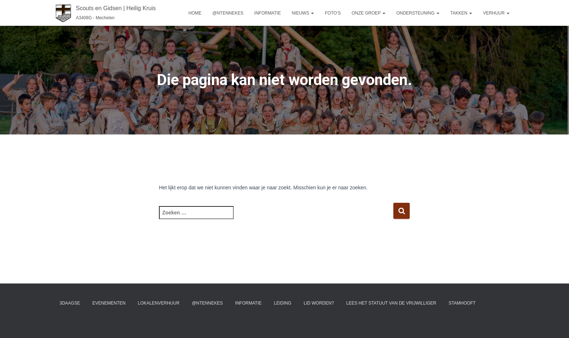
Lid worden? (319, 303)
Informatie (267, 13)
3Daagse (70, 303)
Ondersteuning (417, 13)
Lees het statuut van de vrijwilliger (391, 303)
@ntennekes (227, 13)
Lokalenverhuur (159, 303)
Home (194, 13)
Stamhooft (462, 303)
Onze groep (368, 13)
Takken (461, 13)
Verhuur (496, 13)
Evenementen (109, 303)
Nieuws (303, 13)
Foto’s (333, 13)
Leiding (282, 303)
